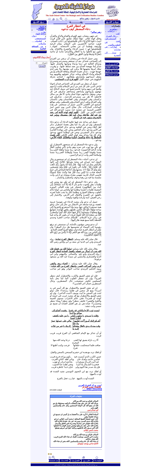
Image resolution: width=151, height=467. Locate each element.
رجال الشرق (111, 36)
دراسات (111, 31)
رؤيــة (42, 26)
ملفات (41, 30)
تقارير (43, 32)
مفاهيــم (113, 29)
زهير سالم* (96, 32)
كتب (118, 33)
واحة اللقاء (40, 34)
